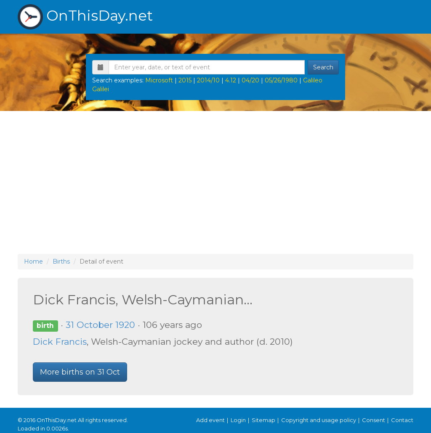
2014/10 (208, 80)
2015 (185, 80)
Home (33, 261)
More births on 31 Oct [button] (80, 372)
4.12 (230, 80)
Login (238, 420)
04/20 (250, 80)
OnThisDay (85, 16)
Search (323, 67)
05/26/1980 (281, 80)
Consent (373, 420)
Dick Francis (60, 341)
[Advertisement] (215, 182)
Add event (210, 420)
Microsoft (159, 80)
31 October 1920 (100, 324)
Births (61, 261)
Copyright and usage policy (318, 420)
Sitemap (263, 420)
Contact (402, 420)
